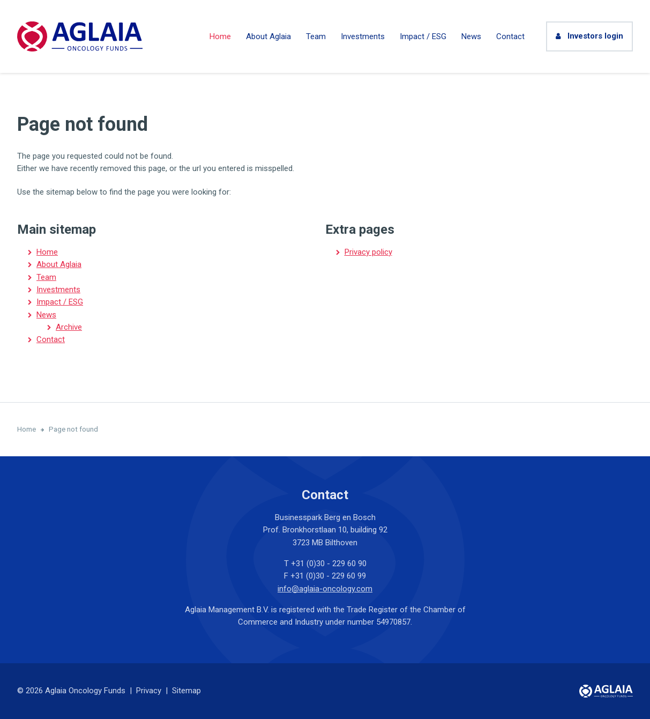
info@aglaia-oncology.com (325, 589)
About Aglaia (268, 36)
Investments (363, 36)
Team (316, 36)
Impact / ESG (423, 36)
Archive (69, 327)
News (471, 36)
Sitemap (186, 690)
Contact (510, 36)
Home (220, 36)
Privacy (148, 690)
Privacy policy (368, 252)
